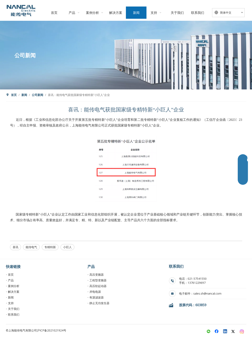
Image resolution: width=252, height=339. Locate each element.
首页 (11, 274)
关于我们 (13, 309)
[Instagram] (242, 331)
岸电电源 (95, 292)
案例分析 (13, 286)
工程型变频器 (98, 280)
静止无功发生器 (99, 303)
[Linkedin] (225, 331)
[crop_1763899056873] (21, 10)
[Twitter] (233, 331)
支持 (11, 303)
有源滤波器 (96, 297)
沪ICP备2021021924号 (51, 330)
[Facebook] (217, 331)
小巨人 (67, 247)
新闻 (11, 297)
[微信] (208, 331)
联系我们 (13, 314)
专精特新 (50, 247)
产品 (11, 280)
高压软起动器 (98, 286)
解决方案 (13, 292)
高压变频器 (96, 274)
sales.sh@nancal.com (207, 293)
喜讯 (15, 247)
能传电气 (31, 247)
